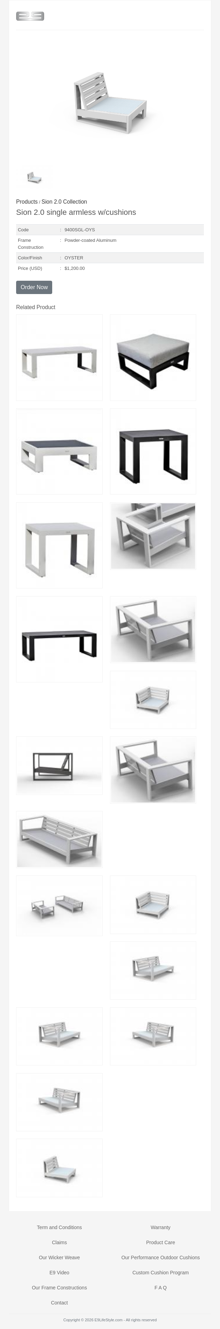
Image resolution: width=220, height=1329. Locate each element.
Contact (59, 1303)
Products (27, 202)
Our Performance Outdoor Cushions (160, 1257)
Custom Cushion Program (160, 1272)
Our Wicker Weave (59, 1257)
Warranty (160, 1227)
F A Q (160, 1287)
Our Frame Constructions (59, 1287)
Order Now (34, 287)
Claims (59, 1242)
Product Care (160, 1242)
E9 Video (59, 1272)
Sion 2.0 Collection (64, 202)
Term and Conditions (59, 1227)
